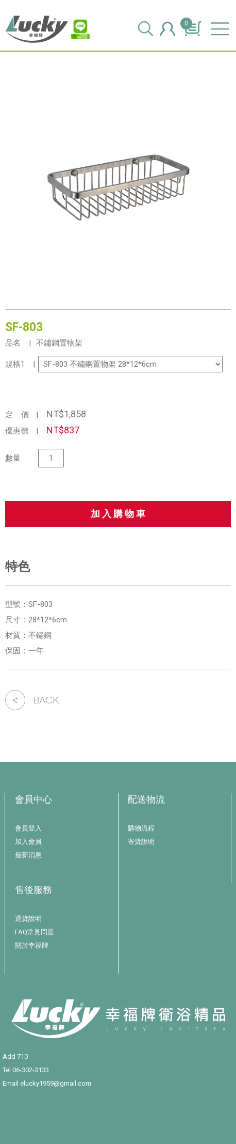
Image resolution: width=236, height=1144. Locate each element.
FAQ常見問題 (34, 932)
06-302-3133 (30, 1070)
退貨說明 (28, 918)
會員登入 (28, 828)
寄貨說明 (141, 841)
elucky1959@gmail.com (55, 1083)
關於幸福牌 (31, 945)
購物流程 (141, 828)
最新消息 (28, 855)
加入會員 (28, 841)
